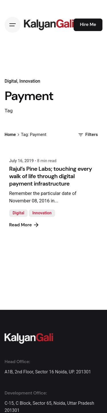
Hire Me (88, 24)
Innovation (42, 213)
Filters (87, 134)
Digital (18, 213)
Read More (24, 224)
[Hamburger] (13, 25)
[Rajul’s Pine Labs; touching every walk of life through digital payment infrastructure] (53, 149)
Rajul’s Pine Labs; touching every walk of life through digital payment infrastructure (50, 176)
